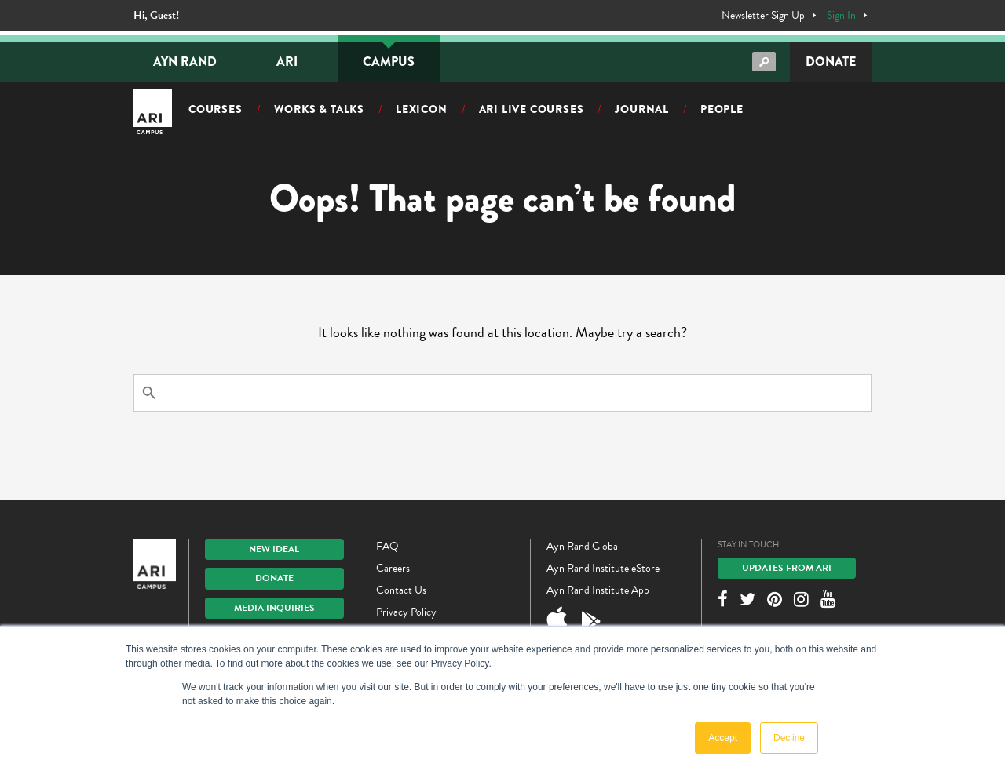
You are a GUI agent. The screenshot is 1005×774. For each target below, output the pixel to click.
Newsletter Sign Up (763, 16)
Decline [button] (789, 737)
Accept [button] (722, 737)
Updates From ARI (786, 568)
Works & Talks (319, 109)
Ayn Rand (185, 62)
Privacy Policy (406, 612)
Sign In (841, 16)
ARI (287, 62)
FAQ (387, 546)
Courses (215, 109)
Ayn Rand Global (583, 546)
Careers (393, 568)
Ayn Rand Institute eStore (603, 568)
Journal (642, 109)
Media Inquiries (274, 608)
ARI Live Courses (531, 109)
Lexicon (422, 109)
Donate (831, 62)
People (722, 109)
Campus (389, 62)
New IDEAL (274, 549)
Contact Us (401, 590)
